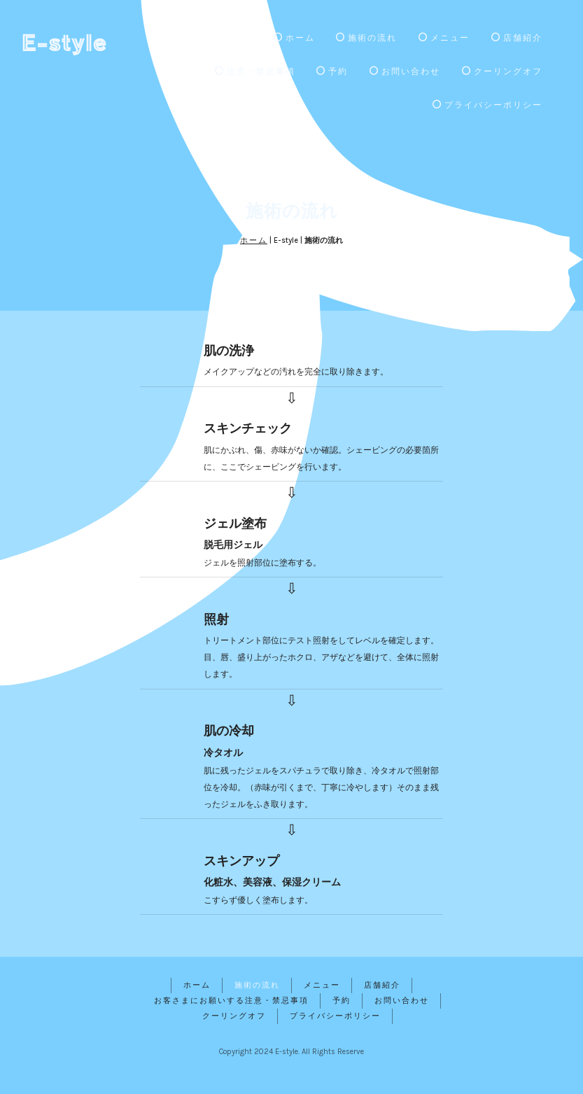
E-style (64, 42)
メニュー (444, 38)
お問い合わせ (405, 71)
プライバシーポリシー (487, 105)
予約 (332, 71)
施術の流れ (366, 38)
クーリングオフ (502, 71)
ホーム (294, 38)
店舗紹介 (516, 38)
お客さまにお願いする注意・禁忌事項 (231, 1000)
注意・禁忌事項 (255, 71)
